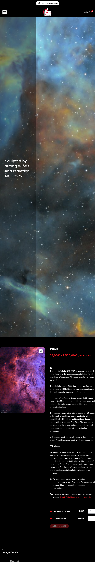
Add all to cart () (59, 526)
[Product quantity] (91, 511)
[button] (4, 12)
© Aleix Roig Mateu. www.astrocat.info (75, 497)
